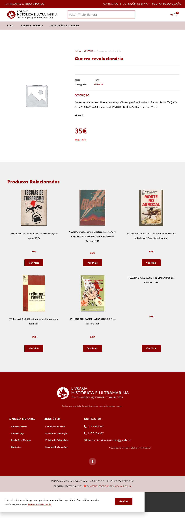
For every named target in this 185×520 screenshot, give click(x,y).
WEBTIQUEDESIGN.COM (101, 486)
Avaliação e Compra (64, 25)
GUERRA (88, 51)
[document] (92, 502)
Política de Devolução (166, 3)
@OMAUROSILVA (123, 486)
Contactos (110, 3)
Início (78, 51)
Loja (10, 25)
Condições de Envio (135, 3)
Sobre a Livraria (32, 25)
